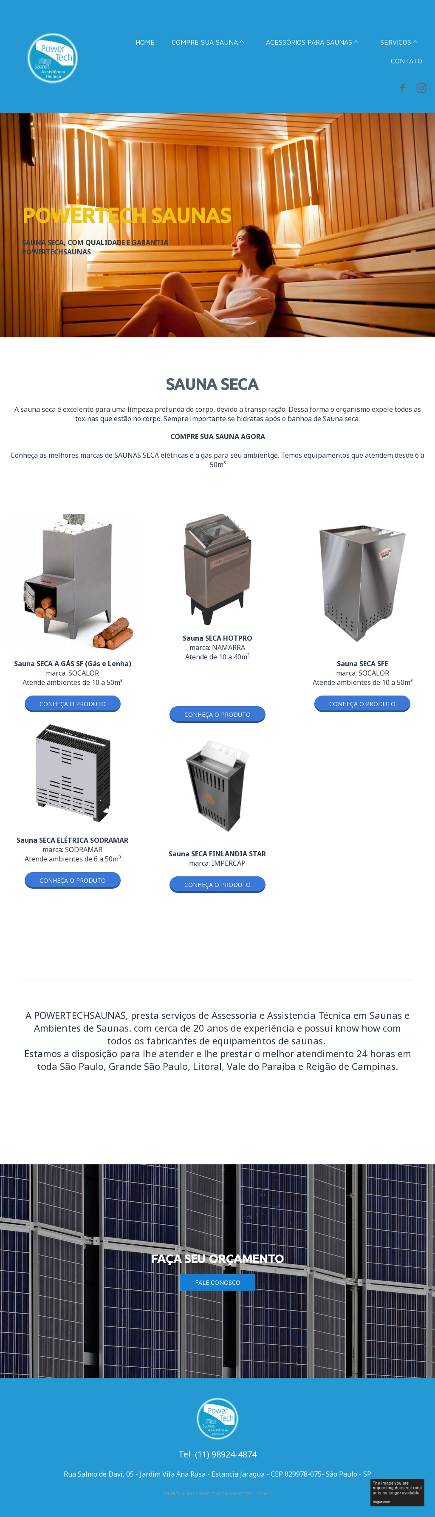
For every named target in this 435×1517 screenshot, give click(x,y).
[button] (73, 704)
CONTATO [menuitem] (406, 61)
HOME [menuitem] (145, 42)
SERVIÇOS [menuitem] (395, 42)
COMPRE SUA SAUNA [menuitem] (205, 42)
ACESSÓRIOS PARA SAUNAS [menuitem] (309, 42)
